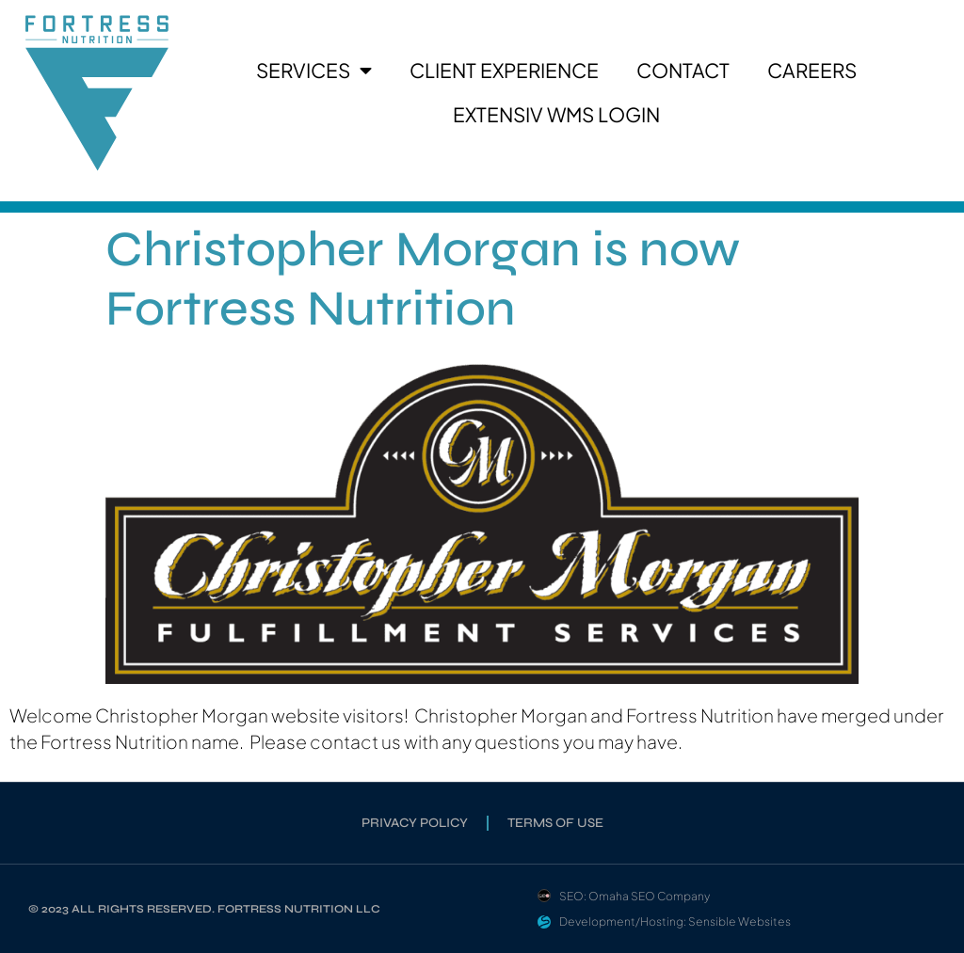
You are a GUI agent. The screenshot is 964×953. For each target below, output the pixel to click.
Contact (683, 70)
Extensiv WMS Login (556, 114)
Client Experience (504, 70)
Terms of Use (555, 823)
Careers (812, 70)
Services (314, 71)
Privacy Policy (415, 823)
